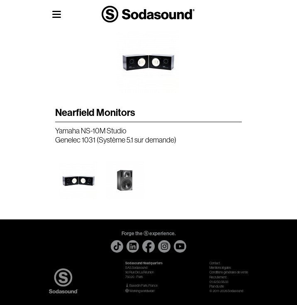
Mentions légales (220, 268)
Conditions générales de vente (228, 272)
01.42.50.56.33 (218, 282)
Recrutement (217, 277)
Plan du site (216, 286)
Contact (214, 263)
